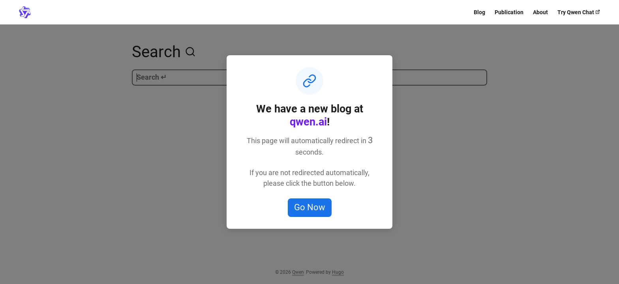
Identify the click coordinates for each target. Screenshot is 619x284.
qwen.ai (308, 122)
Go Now (309, 207)
